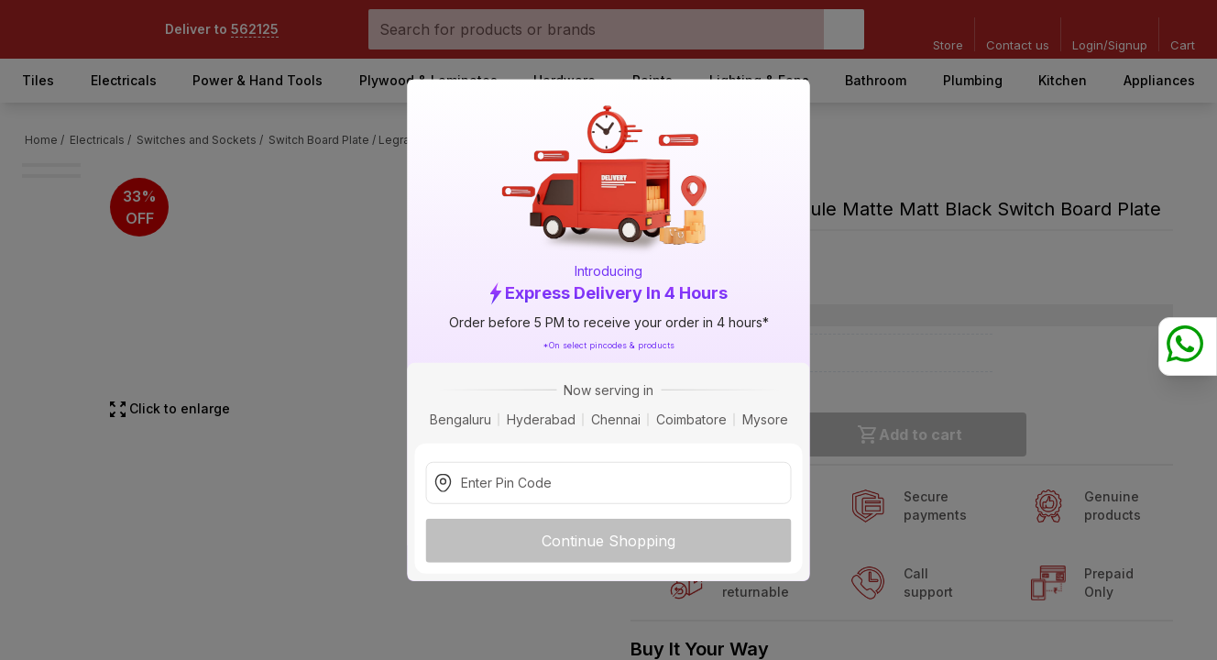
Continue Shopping (608, 540)
